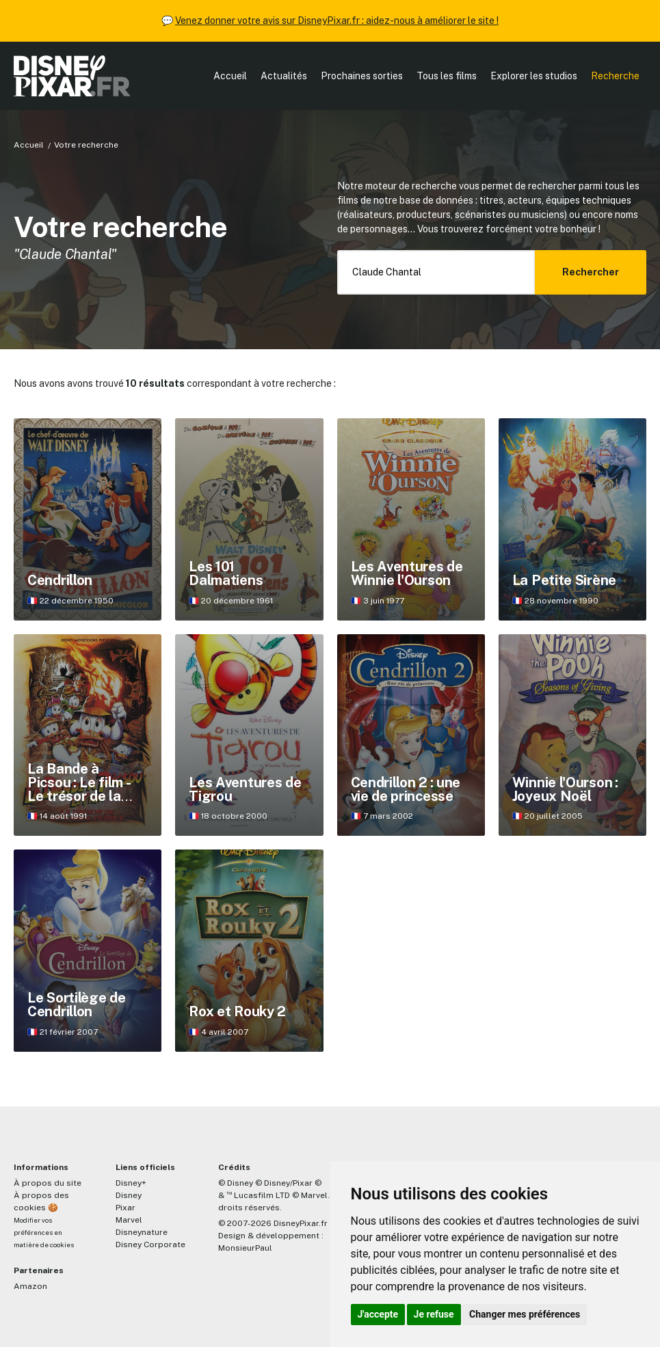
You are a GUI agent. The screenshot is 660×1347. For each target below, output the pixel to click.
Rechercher (590, 272)
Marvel (129, 1220)
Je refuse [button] (434, 1314)
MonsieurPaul (245, 1248)
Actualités (284, 75)
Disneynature (142, 1232)
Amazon (30, 1286)
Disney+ (131, 1183)
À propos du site (47, 1183)
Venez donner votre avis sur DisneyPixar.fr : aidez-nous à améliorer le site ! (337, 20)
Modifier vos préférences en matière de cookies (44, 1232)
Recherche (615, 75)
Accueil (230, 75)
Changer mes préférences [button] (524, 1314)
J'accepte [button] (378, 1314)
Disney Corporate (150, 1244)
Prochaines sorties (362, 75)
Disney (129, 1195)
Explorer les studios (533, 75)
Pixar (125, 1207)
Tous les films (447, 75)
